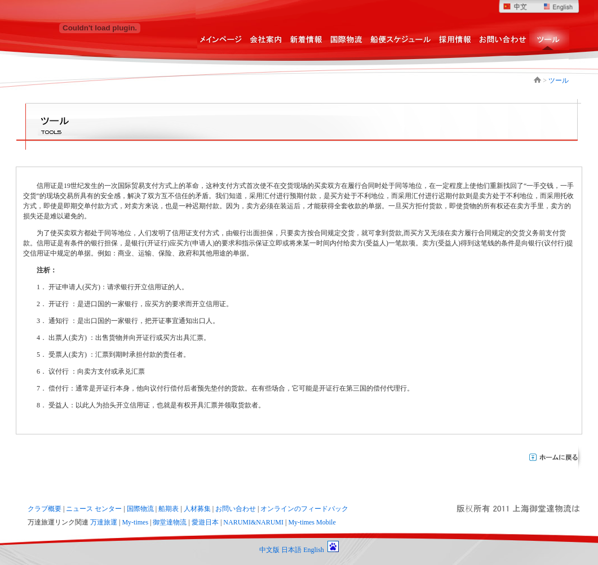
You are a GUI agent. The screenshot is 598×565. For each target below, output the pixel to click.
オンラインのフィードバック (304, 509)
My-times (135, 522)
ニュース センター (94, 509)
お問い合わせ (235, 509)
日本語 (291, 550)
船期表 (168, 509)
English (313, 550)
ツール (558, 80)
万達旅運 (103, 522)
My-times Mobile (311, 522)
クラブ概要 (44, 509)
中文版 (269, 550)
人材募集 (197, 509)
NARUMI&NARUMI (253, 522)
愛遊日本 (205, 522)
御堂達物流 (170, 522)
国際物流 (140, 509)
